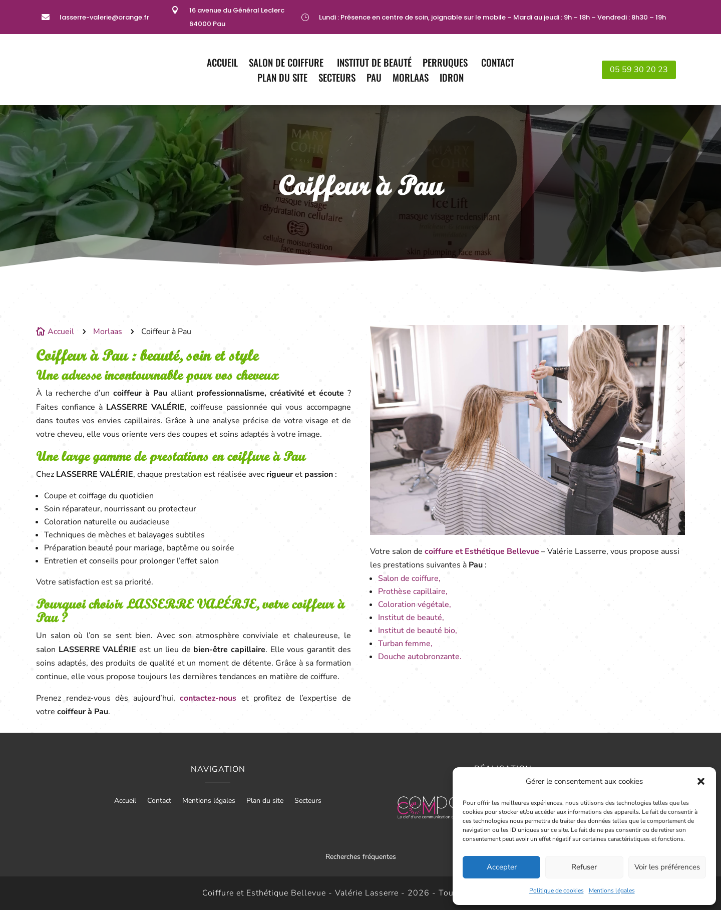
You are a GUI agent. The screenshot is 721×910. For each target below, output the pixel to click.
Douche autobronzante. (420, 656)
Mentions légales (612, 890)
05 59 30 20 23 (639, 69)
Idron (452, 79)
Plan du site (282, 79)
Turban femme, (405, 643)
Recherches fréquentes (360, 856)
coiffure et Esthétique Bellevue (482, 551)
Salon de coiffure (287, 64)
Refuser (584, 867)
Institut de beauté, (411, 617)
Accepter (502, 867)
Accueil (222, 64)
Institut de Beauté (374, 64)
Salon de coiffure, (409, 578)
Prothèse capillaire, (413, 591)
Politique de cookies (556, 890)
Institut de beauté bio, (417, 630)
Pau (374, 79)
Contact (497, 64)
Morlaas (411, 79)
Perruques (446, 64)
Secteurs (336, 79)
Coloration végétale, (414, 604)
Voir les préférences (667, 867)
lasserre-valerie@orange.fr (104, 17)
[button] (701, 781)
